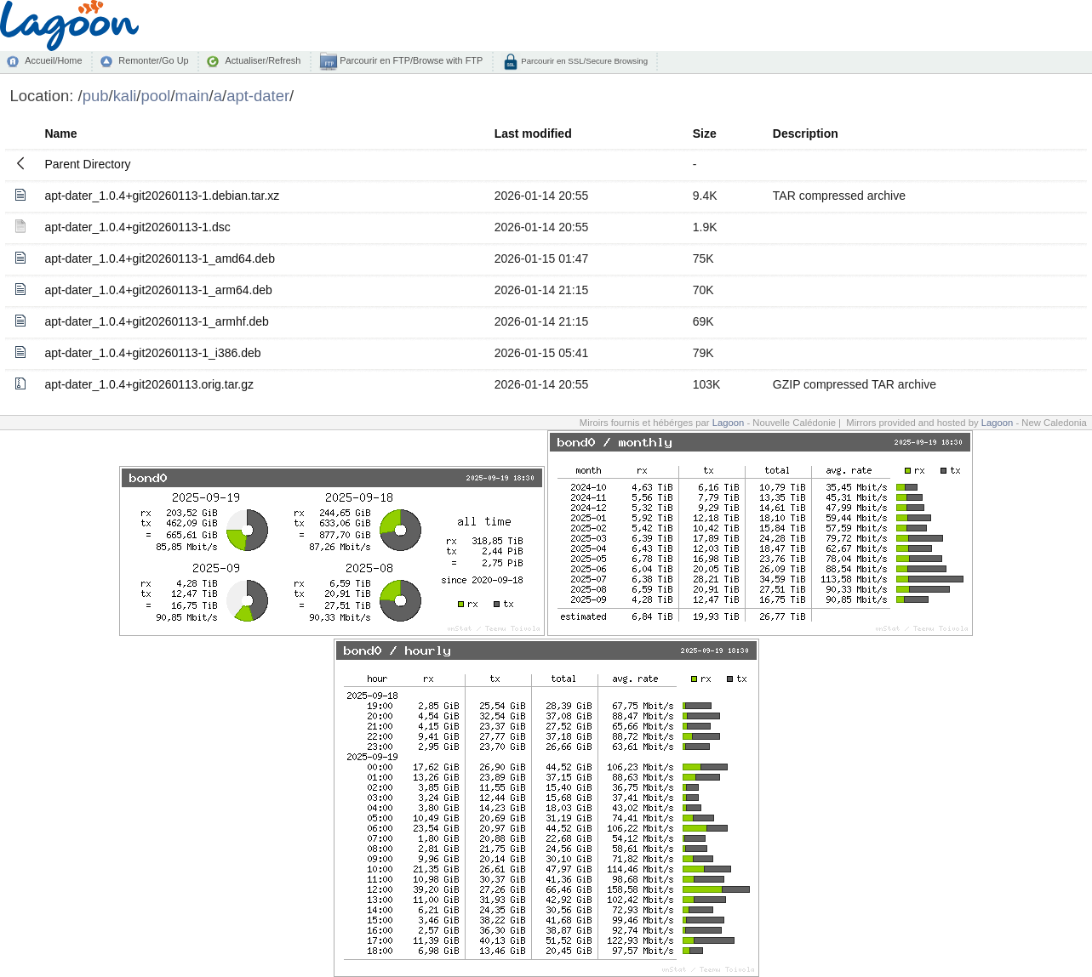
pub (96, 96)
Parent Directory (87, 164)
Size (705, 133)
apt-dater (257, 96)
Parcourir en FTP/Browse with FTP (410, 60)
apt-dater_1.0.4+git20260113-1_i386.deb (152, 353)
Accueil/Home (53, 60)
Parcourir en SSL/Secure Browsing (583, 60)
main (192, 96)
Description (805, 133)
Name (60, 133)
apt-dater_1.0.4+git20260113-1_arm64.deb (158, 290)
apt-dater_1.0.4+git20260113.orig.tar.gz (149, 384)
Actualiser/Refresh (262, 60)
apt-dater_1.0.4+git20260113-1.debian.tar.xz (161, 195)
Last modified (533, 133)
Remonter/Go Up (153, 60)
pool (155, 96)
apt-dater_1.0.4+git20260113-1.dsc (137, 227)
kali (125, 96)
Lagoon (728, 422)
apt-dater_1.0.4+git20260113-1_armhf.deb (156, 321)
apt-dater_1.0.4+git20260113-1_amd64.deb (159, 258)
